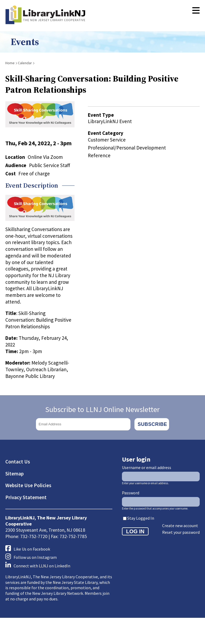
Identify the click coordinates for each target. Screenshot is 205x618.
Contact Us (17, 461)
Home (10, 62)
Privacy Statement (26, 497)
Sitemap (14, 473)
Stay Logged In (140, 518)
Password (130, 492)
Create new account (180, 525)
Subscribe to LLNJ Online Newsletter (102, 409)
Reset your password (181, 532)
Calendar (25, 62)
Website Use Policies (28, 485)
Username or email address (146, 467)
